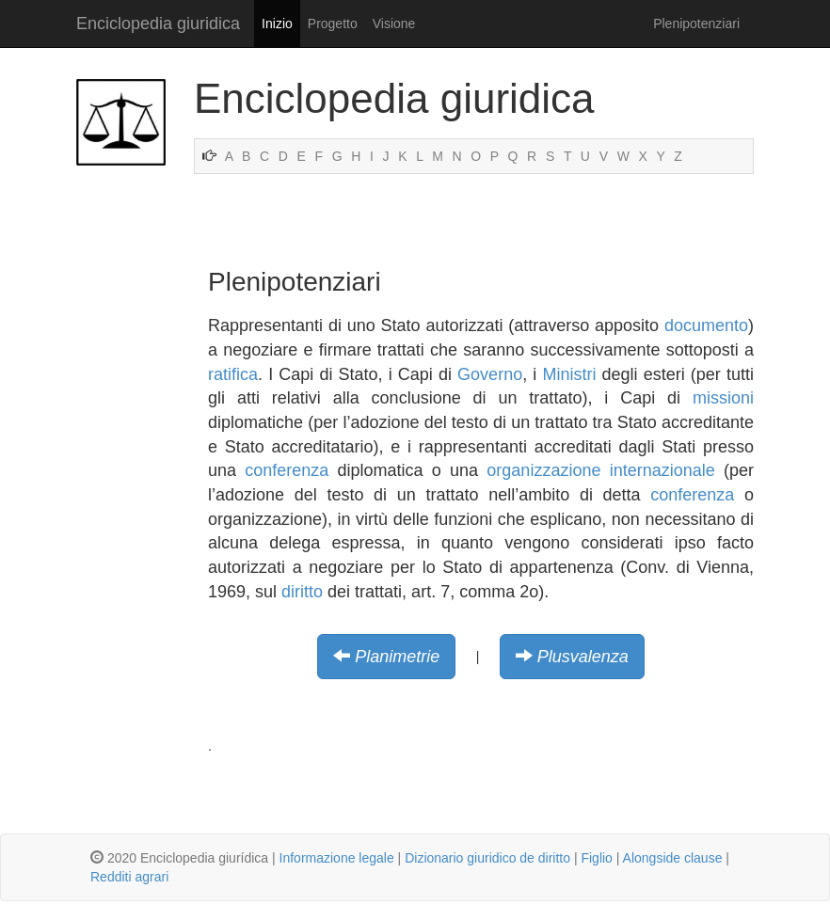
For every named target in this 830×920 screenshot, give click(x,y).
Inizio (277, 23)
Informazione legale (336, 857)
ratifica (233, 374)
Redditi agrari (129, 876)
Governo (489, 374)
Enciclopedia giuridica (158, 23)
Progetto (333, 23)
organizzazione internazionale (600, 470)
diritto (302, 591)
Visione (394, 23)
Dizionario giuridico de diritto (487, 857)
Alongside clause (673, 857)
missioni (723, 398)
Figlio (596, 857)
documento (706, 325)
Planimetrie (397, 656)
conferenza (286, 470)
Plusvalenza (583, 656)
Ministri (569, 374)
